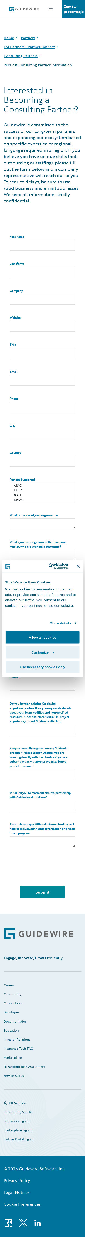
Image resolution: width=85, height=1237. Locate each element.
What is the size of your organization (34, 515)
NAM (42, 495)
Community (12, 994)
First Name (17, 237)
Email (13, 372)
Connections (13, 1003)
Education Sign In (17, 1121)
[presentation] (42, 874)
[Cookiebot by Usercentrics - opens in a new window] (50, 566)
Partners (28, 37)
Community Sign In (18, 1112)
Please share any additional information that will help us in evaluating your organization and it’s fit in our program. (42, 828)
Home (9, 37)
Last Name (17, 264)
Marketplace (13, 1057)
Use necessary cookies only (42, 667)
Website (15, 318)
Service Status (14, 1075)
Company (16, 291)
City (12, 426)
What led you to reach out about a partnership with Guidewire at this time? (40, 795)
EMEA (42, 490)
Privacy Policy (17, 1180)
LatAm (42, 499)
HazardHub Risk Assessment (24, 1066)
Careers (9, 985)
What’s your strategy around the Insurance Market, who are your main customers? (38, 544)
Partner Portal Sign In (19, 1139)
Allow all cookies (42, 637)
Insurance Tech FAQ (18, 1048)
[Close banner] (78, 566)
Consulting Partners (21, 56)
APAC (42, 485)
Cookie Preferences (22, 1204)
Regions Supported (22, 480)
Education (11, 1030)
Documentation (15, 1021)
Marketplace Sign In (18, 1130)
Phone (14, 399)
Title (13, 345)
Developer (11, 1012)
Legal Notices (16, 1192)
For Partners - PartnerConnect (29, 47)
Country (15, 453)
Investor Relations (17, 1039)
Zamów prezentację (74, 9)
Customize (42, 652)
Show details (60, 623)
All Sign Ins (17, 1103)
